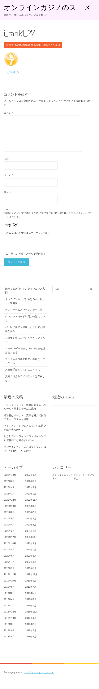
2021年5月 (30, 518)
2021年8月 (9, 512)
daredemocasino (24, 44)
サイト (7, 192)
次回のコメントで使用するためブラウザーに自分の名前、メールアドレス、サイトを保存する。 (48, 214)
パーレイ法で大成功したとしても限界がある (25, 329)
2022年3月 (30, 487)
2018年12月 (10, 611)
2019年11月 (31, 574)
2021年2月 (9, 531)
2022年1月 (30, 493)
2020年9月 (30, 543)
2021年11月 (31, 499)
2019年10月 (10, 580)
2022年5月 (30, 481)
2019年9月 (30, 580)
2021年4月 (9, 524)
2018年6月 (9, 630)
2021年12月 (10, 499)
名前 (7, 158)
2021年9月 (30, 506)
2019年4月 (9, 599)
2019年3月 (30, 599)
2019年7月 (30, 587)
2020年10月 (10, 543)
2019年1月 (30, 605)
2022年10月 (10, 475)
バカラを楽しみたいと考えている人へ (25, 339)
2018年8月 (9, 624)
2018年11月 (31, 611)
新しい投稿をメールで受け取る (28, 253)
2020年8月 (9, 549)
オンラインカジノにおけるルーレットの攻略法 (25, 301)
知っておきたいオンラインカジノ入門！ (25, 290)
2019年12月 (10, 574)
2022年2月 (9, 493)
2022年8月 (30, 475)
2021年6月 (9, 518)
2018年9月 (30, 618)
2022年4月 (9, 487)
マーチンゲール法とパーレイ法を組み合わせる (25, 350)
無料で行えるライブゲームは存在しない (25, 378)
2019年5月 (30, 593)
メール (8, 175)
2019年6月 (9, 593)
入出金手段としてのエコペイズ (22, 369)
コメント (9, 112)
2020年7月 (30, 549)
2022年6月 (9, 481)
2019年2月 (9, 605)
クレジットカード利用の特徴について (25, 318)
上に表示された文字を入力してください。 (27, 233)
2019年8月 (9, 587)
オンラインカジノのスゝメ (47, 7)
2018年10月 (10, 618)
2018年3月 (30, 636)
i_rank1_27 (11, 72)
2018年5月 (30, 630)
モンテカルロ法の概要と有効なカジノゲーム (25, 361)
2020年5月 (30, 556)
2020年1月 (30, 568)
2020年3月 (30, 562)
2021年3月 (30, 524)
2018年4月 (9, 636)
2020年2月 (9, 568)
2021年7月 (30, 512)
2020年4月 (9, 562)
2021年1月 (30, 531)
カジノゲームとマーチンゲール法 (23, 309)
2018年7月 (30, 624)
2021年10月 (10, 506)
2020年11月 (31, 537)
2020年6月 (9, 556)
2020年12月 (10, 537)
